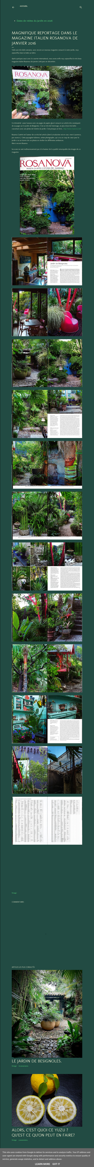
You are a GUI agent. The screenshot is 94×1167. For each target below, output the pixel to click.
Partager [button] (14, 893)
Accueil (24, 6)
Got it (56, 1164)
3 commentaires (23, 1140)
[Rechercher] (80, 6)
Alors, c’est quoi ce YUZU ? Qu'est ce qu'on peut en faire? (43, 1132)
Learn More (42, 1164)
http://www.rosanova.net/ (72, 129)
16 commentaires (23, 1066)
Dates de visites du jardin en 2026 (34, 20)
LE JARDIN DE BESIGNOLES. (37, 1061)
